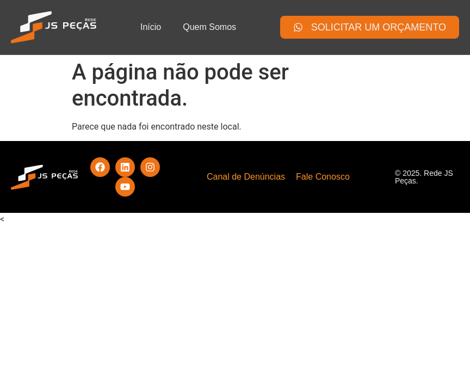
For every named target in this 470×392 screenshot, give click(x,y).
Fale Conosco (323, 176)
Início (150, 27)
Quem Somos (209, 27)
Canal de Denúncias (246, 176)
